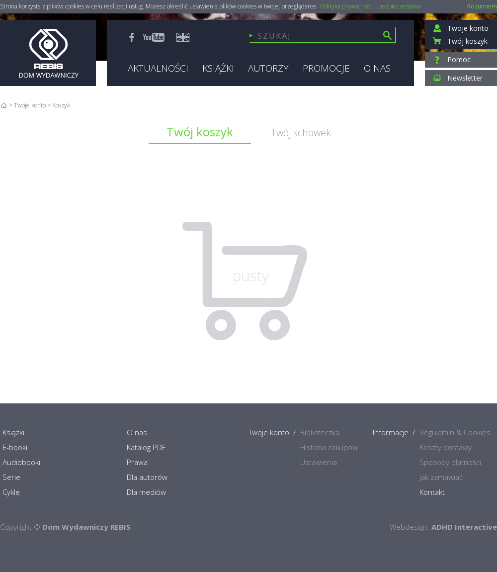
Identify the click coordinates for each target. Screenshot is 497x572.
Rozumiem (482, 6)
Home (3, 105)
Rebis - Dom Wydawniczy (48, 53)
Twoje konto (30, 105)
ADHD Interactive (464, 527)
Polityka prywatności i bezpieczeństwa (370, 6)
